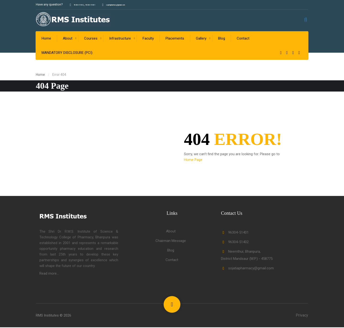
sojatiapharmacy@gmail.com (139, 4)
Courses (91, 39)
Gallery (201, 39)
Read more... (49, 274)
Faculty (148, 39)
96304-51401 (102, 4)
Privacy (302, 316)
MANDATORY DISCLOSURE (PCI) (67, 53)
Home (46, 39)
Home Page (193, 160)
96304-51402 (83, 4)
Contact (243, 39)
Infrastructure (120, 39)
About (68, 39)
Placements (175, 39)
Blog (221, 39)
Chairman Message (171, 241)
